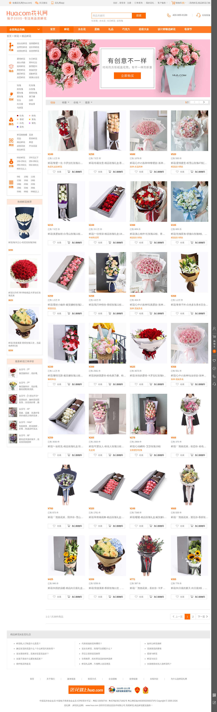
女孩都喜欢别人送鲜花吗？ (159, 664)
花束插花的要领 (154, 648)
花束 (31, 135)
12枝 (19, 180)
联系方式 (92, 679)
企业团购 (113, 679)
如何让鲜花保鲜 (154, 643)
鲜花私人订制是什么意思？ (28, 643)
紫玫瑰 (20, 93)
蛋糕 (97, 29)
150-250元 (21, 161)
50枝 (19, 191)
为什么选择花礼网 (179, 679)
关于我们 (51, 679)
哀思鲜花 (21, 77)
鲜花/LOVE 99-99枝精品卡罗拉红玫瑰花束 (24, 294)
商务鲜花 (21, 70)
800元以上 (21, 169)
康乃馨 (32, 96)
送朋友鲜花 (22, 51)
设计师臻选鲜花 (166, 29)
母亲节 (188, 29)
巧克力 (126, 29)
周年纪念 (33, 62)
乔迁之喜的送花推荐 (91, 653)
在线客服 (203, 15)
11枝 (33, 177)
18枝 (33, 180)
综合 (53, 102)
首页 (52, 29)
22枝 (33, 184)
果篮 (31, 142)
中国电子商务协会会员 (66, 701)
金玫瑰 (120, 21)
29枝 (19, 188)
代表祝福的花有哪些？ (92, 643)
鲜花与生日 (152, 659)
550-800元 (33, 165)
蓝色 (20, 127)
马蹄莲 (20, 108)
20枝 (26, 184)
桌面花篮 (21, 146)
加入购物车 (74, 171)
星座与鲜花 (152, 653)
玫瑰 (19, 85)
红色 (20, 115)
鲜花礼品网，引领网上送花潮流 (96, 664)
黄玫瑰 (20, 96)
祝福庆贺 (33, 70)
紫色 (32, 123)
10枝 (26, 177)
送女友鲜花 (22, 43)
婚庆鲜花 (21, 74)
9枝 (18, 177)
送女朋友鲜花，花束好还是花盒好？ (32, 653)
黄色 (32, 119)
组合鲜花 (21, 149)
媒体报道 (71, 679)
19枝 (19, 184)
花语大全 (144, 29)
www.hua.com (92, 705)
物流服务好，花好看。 (29, 373)
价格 (76, 102)
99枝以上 (35, 191)
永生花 (102, 21)
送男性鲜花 (22, 47)
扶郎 (31, 100)
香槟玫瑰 (33, 93)
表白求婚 (21, 62)
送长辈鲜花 (34, 47)
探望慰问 (33, 66)
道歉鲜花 (33, 74)
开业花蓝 (33, 146)
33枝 (26, 188)
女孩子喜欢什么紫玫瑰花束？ (29, 659)
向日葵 (20, 104)
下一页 (203, 616)
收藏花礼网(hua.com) (20, 3)
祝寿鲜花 (21, 66)
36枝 (33, 188)
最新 (87, 102)
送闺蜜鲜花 (34, 43)
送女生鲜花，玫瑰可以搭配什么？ (97, 648)
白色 (20, 123)
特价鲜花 (21, 157)
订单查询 (138, 3)
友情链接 (133, 679)
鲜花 (66, 29)
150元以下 (33, 157)
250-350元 (33, 161)
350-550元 (21, 165)
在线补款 (154, 679)
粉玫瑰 (20, 89)
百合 (19, 100)
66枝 (26, 191)
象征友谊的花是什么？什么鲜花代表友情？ (35, 648)
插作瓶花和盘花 (23, 664)
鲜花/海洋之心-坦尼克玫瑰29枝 (22, 242)
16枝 (26, 180)
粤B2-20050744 (100, 701)
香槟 (20, 119)
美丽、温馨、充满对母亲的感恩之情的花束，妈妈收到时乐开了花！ (29, 415)
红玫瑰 (95, 21)
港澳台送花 (34, 77)
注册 (129, 3)
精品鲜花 (21, 142)
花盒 (19, 138)
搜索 (139, 15)
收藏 (57, 171)
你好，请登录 (119, 3)
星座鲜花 (33, 138)
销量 (64, 102)
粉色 (32, 115)
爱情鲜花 (21, 59)
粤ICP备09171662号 (118, 701)
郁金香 (32, 104)
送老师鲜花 (34, 51)
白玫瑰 (32, 89)
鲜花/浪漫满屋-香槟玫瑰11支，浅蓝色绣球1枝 (24, 344)
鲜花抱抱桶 (22, 135)
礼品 (110, 29)
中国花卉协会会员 (48, 701)
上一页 (177, 616)
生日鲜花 (111, 21)
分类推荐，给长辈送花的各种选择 (97, 659)
